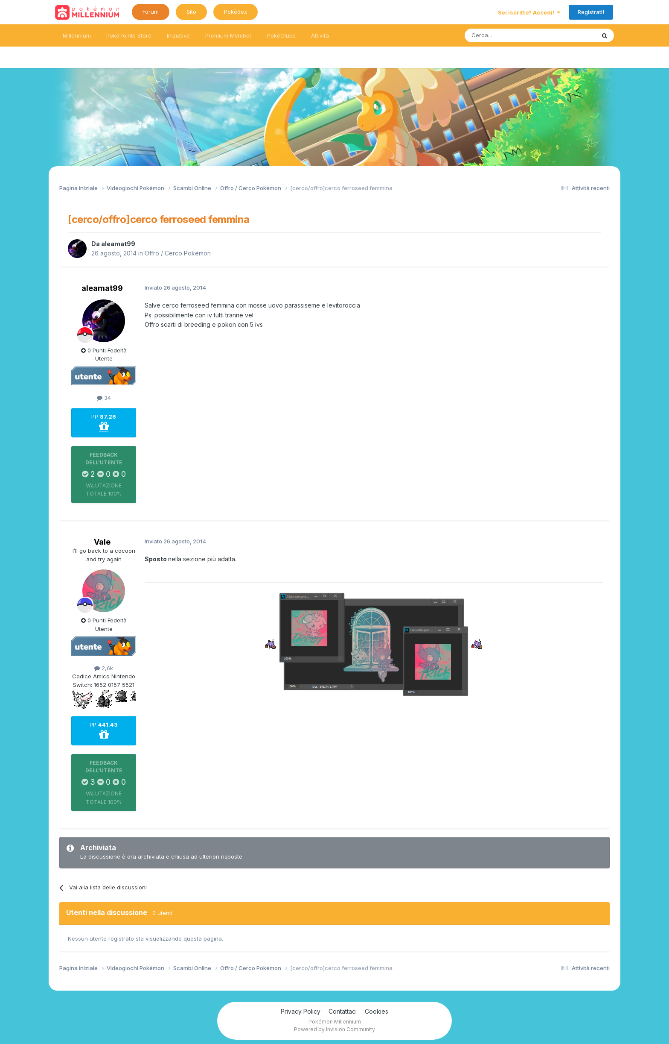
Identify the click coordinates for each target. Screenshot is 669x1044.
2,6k (103, 668)
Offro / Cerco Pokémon (178, 253)
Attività (320, 35)
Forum (151, 11)
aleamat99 (118, 243)
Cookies (376, 1011)
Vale (102, 541)
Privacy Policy (300, 1011)
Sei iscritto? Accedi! (529, 12)
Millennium (77, 35)
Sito (191, 11)
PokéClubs (281, 35)
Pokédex (235, 11)
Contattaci (343, 1011)
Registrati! (591, 12)
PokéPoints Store (128, 35)
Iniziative (178, 35)
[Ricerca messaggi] (510, 35)
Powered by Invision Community (334, 1029)
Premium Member (228, 35)
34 (104, 397)
